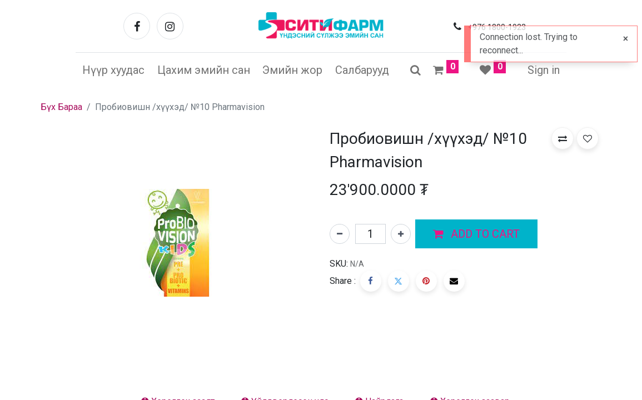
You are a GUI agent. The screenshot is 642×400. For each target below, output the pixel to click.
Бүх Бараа (61, 107)
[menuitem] (113, 70)
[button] (476, 233)
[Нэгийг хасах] (340, 234)
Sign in (543, 70)
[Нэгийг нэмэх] (401, 234)
